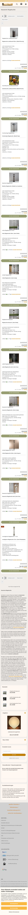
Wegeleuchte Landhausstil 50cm (9, 38)
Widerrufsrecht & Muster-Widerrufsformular (10, 833)
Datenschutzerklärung (9, 900)
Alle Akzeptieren (14, 903)
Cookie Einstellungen (5, 843)
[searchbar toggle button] (17, 4)
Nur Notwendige (14, 908)
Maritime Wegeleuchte (7, 183)
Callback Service (4, 840)
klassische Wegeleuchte (7, 407)
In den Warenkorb (14, 71)
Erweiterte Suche (14, 758)
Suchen (14, 754)
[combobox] (11, 16)
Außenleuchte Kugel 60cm (14, 732)
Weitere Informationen (14, 912)
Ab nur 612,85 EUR (14, 734)
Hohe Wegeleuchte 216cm (8, 230)
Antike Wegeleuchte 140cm (8, 450)
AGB (2, 835)
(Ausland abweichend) (15, 60)
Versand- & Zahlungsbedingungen (8, 830)
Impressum (3, 820)
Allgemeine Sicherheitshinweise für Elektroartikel (11, 825)
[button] (2, 16)
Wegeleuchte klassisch (7, 319)
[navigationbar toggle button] (26, 4)
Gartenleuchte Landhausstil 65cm (10, 85)
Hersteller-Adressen (5, 822)
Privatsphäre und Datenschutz (7, 838)
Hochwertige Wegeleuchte (8, 133)
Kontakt (2, 828)
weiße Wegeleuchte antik (8, 364)
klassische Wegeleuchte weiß (9, 493)
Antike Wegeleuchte (6, 275)
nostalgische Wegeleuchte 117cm (10, 536)
